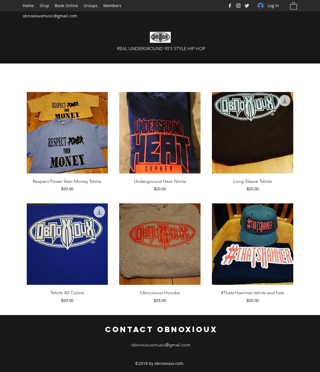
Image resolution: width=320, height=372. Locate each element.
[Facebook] (230, 6)
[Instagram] (238, 6)
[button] (293, 5)
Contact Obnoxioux (161, 329)
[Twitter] (247, 6)
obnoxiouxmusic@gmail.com (50, 16)
